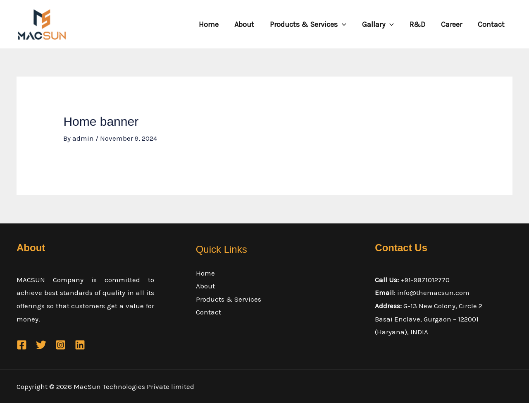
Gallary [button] (381, 24)
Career (452, 24)
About (249, 24)
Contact (491, 24)
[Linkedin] (80, 345)
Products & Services (228, 299)
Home (214, 24)
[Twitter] (41, 345)
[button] (345, 24)
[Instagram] (60, 345)
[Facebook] (22, 345)
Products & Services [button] (312, 24)
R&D (419, 24)
